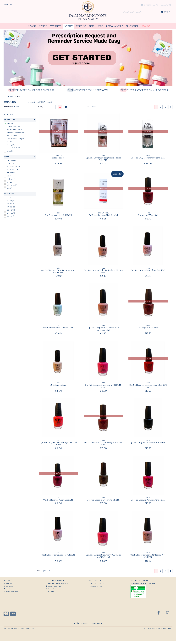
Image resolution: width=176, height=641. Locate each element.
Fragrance (132, 26)
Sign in (6, 4)
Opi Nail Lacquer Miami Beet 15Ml (58, 500)
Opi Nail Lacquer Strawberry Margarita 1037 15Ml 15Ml (103, 556)
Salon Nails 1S (58, 158)
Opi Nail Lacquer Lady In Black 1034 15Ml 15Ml (148, 443)
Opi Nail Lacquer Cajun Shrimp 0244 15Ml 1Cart (58, 443)
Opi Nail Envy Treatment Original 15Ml (148, 158)
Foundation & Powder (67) (15, 132)
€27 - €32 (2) (11, 213)
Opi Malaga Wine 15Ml (148, 215)
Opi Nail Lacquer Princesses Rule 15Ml (58, 555)
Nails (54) (10, 123)
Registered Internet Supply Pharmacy (143, 583)
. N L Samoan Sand (58, 385)
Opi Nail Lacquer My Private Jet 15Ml (103, 500)
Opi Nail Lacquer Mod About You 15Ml (148, 270)
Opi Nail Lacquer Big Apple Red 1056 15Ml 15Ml (148, 386)
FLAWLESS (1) (11, 173)
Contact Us (8, 586)
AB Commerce (167, 628)
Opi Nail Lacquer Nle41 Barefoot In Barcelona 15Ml (103, 329)
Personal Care (114, 26)
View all (94, 107)
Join (11, 4)
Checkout (166, 5)
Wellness (55, 26)
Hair (91, 26)
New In (32, 26)
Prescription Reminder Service (57, 583)
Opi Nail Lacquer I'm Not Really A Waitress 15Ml (103, 443)
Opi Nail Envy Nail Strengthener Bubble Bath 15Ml (103, 159)
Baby (100, 26)
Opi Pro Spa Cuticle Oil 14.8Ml (58, 215)
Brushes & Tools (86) (14, 148)
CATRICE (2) (10, 163)
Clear (31, 102)
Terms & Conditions (96, 583)
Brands (146, 26)
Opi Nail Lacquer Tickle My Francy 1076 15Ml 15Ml (148, 556)
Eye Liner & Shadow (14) (14, 129)
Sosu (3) (9, 188)
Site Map (50, 591)
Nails (16, 107)
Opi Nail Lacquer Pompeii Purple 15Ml (148, 500)
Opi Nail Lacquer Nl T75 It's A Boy (58, 328)
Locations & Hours (11, 589)
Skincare (81, 26)
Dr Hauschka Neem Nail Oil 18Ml (103, 215)
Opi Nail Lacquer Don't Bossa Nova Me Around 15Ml (58, 271)
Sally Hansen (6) (12, 185)
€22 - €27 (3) (11, 210)
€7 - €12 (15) (10, 201)
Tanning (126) (11, 145)
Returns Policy (51, 589)
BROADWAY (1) (12, 160)
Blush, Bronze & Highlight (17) (16, 139)
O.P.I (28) (9, 182)
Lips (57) (9, 142)
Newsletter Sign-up (11, 591)
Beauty (68, 26)
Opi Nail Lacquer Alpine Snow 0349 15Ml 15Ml (103, 386)
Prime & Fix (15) (12, 136)
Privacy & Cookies (95, 586)
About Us (8, 583)
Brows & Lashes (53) (13, 126)
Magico (150, 628)
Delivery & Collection (54, 586)
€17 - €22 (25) (11, 207)
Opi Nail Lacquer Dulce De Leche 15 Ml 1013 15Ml (103, 271)
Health (43, 26)
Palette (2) (10, 151)
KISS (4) (9, 176)
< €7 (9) (9, 198)
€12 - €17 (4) (10, 204)
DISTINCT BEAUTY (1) (13, 167)
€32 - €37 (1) (11, 216)
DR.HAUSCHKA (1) (12, 170)
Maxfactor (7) (11, 179)
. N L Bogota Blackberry (148, 328)
